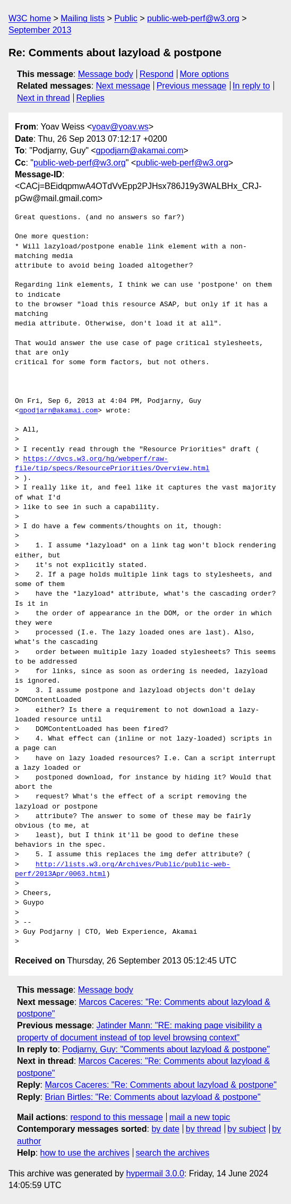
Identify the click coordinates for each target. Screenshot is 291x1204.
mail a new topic (199, 1117)
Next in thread (43, 97)
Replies (90, 97)
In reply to (251, 85)
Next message (123, 85)
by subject (246, 1128)
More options (204, 74)
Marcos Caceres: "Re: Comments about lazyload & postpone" (160, 1084)
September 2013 (39, 30)
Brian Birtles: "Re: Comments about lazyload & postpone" (152, 1097)
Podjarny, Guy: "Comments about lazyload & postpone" (166, 1049)
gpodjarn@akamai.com (140, 150)
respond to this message (116, 1117)
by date (165, 1128)
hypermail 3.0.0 (155, 1173)
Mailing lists (83, 18)
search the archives (173, 1152)
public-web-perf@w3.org (193, 18)
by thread (203, 1128)
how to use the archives (85, 1152)
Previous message (192, 85)
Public (126, 18)
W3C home (29, 18)
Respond (157, 74)
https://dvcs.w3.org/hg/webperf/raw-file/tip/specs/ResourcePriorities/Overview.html (112, 464)
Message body (105, 74)
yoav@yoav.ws (120, 126)
